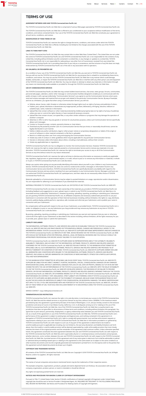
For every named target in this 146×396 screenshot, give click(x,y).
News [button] (112, 4)
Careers (122, 4)
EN (141, 4)
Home (89, 4)
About (96, 4)
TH (137, 4)
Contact (130, 4)
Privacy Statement (93, 394)
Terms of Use (103, 394)
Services (104, 4)
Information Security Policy (116, 394)
